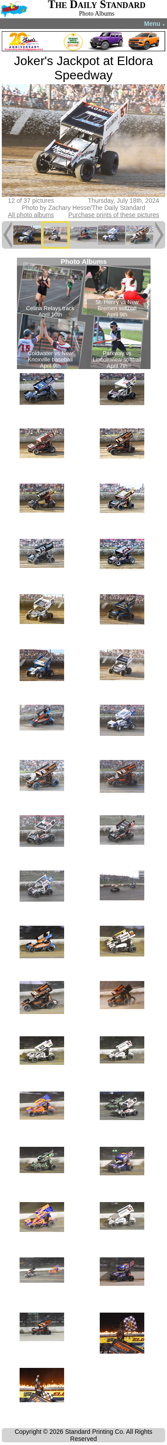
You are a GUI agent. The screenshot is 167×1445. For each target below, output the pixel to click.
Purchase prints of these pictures (113, 214)
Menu (154, 23)
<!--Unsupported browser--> (84, 313)
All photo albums (31, 214)
